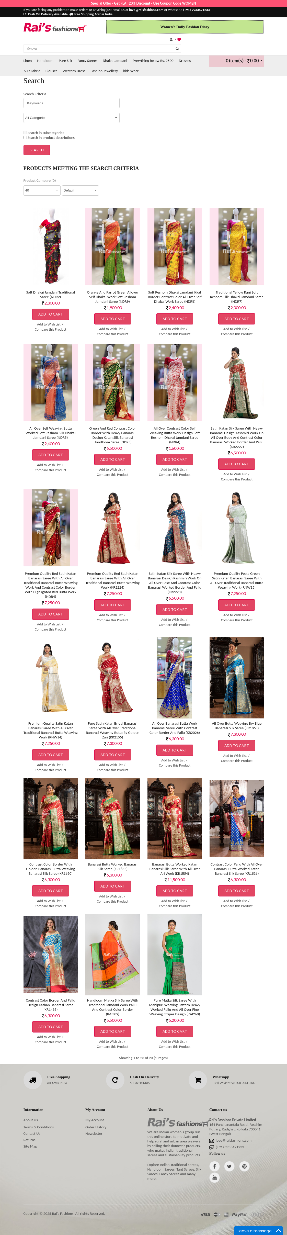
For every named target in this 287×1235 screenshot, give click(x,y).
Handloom (45, 60)
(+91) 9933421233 (224, 1083)
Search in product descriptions (49, 137)
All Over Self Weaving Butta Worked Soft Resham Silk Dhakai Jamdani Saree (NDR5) (50, 433)
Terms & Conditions (39, 1127)
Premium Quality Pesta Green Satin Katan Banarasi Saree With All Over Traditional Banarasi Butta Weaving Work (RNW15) (236, 580)
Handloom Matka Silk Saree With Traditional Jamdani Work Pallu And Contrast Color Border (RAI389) (112, 1007)
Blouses (51, 71)
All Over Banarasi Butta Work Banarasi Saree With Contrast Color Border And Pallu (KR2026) (175, 728)
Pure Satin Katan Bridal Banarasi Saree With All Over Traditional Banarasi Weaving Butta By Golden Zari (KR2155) (112, 730)
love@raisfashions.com (233, 1140)
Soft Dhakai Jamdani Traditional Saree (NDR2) (50, 294)
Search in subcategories (44, 132)
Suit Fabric (32, 71)
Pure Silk (65, 60)
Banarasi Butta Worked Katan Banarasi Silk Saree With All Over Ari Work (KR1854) (175, 869)
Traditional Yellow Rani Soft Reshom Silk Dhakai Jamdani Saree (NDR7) (236, 297)
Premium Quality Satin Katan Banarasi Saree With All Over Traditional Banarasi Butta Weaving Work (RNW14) (51, 730)
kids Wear (131, 71)
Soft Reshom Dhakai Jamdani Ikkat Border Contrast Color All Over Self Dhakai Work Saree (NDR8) (175, 297)
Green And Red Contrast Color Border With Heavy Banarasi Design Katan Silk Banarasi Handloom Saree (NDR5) (112, 435)
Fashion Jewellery (104, 71)
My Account (94, 1120)
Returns (30, 1140)
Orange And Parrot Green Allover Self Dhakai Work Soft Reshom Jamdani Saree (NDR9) (112, 297)
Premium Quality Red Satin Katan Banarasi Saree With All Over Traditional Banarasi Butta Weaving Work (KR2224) (113, 580)
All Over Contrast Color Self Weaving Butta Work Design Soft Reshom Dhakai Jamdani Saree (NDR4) (175, 435)
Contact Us (32, 1133)
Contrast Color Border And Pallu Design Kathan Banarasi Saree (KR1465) (50, 1005)
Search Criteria (35, 94)
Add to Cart (50, 314)
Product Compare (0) (40, 180)
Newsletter (93, 1133)
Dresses (185, 60)
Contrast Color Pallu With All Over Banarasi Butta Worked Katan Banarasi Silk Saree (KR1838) (237, 869)
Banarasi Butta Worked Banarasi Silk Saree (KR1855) (112, 866)
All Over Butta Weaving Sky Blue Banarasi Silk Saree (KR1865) (236, 725)
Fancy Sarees (87, 60)
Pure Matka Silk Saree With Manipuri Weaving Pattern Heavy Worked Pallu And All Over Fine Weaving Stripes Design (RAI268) (174, 1007)
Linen (28, 60)
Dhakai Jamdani (115, 60)
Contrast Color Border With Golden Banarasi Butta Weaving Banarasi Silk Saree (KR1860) (50, 869)
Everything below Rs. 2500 (152, 60)
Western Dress (74, 71)
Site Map (30, 1146)
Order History (95, 1127)
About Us (31, 1120)
